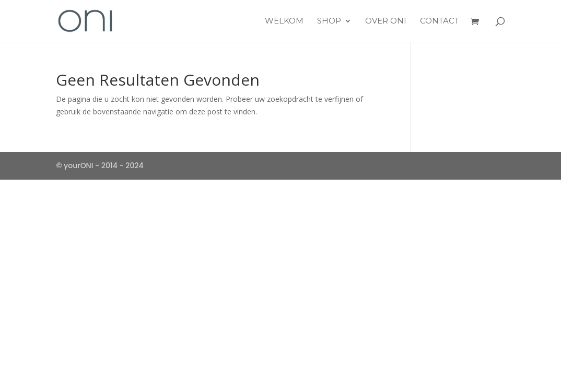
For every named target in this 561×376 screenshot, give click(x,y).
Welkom (284, 21)
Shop (329, 21)
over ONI (385, 21)
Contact (439, 21)
